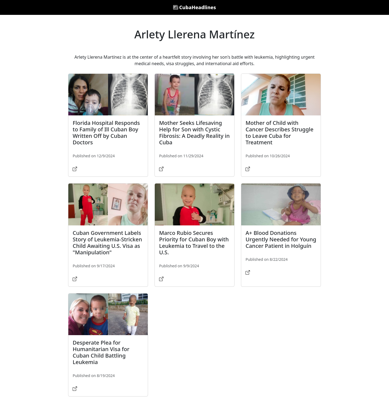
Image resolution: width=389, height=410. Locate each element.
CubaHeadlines (194, 7)
